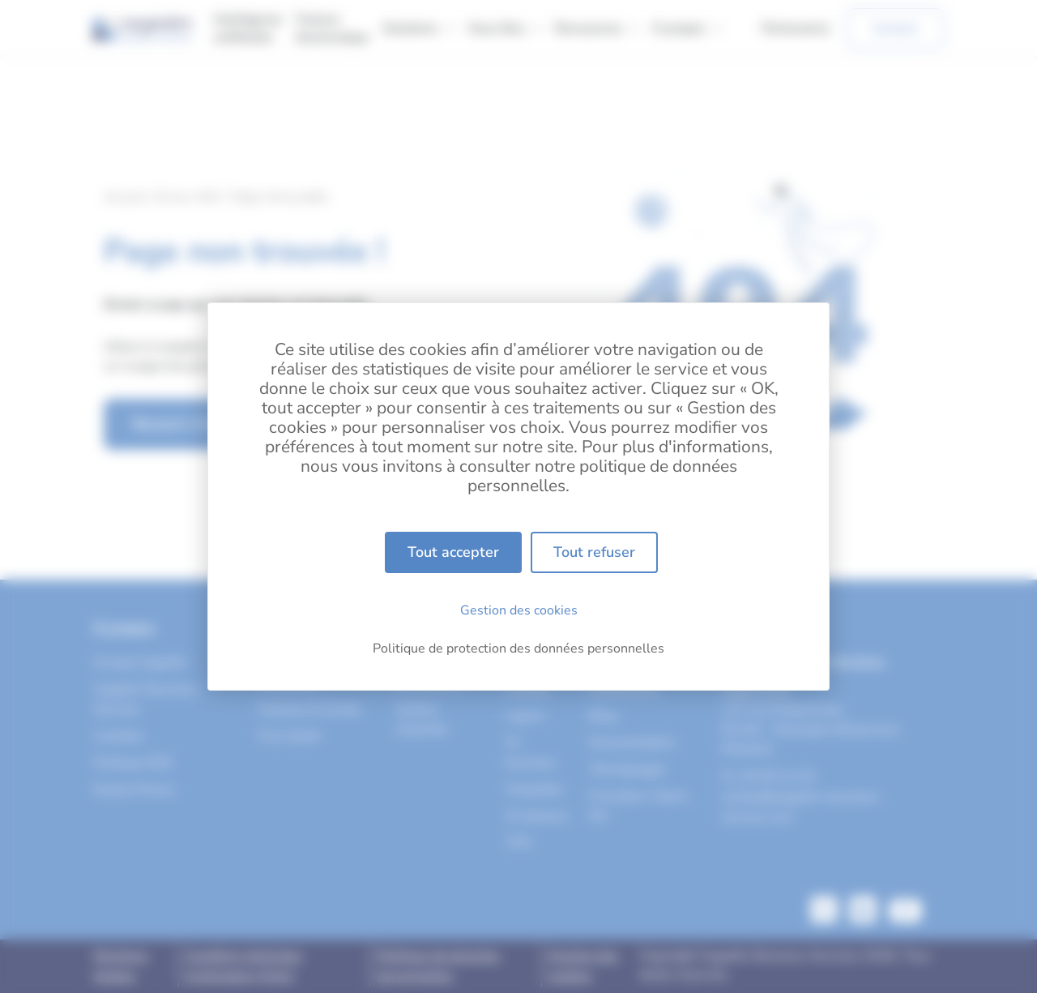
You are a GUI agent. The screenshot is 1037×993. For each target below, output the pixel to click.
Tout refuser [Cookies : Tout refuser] (594, 552)
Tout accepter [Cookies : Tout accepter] (453, 552)
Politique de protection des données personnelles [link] (518, 648)
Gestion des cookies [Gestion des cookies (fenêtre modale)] (519, 610)
